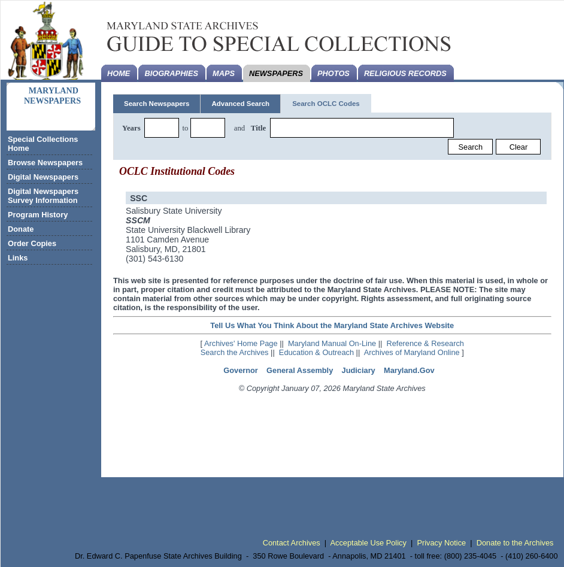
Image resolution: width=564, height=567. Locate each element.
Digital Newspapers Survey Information (43, 196)
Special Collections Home (43, 144)
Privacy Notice (441, 542)
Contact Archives (291, 542)
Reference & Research (425, 343)
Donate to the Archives (515, 542)
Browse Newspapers (45, 162)
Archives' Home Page (241, 343)
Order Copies (32, 243)
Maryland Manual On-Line (332, 343)
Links (18, 257)
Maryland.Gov (409, 370)
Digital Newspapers (43, 176)
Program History (38, 214)
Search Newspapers (156, 103)
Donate (21, 229)
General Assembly (299, 370)
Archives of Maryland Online (412, 352)
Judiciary (358, 370)
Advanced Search (240, 103)
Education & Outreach (316, 352)
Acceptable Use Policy (368, 542)
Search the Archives (235, 352)
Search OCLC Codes (326, 103)
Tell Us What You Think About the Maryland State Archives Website (332, 325)
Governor (240, 370)
